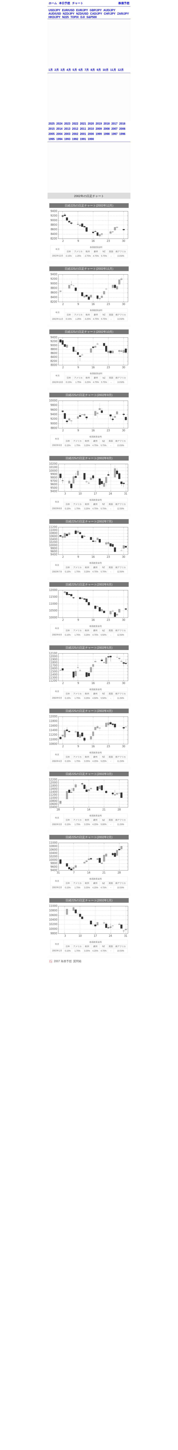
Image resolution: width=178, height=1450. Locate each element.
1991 (83, 139)
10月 (105, 69)
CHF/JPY (110, 13)
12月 (121, 69)
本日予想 (64, 3)
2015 (51, 128)
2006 (122, 128)
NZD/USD (82, 13)
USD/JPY (54, 10)
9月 (99, 69)
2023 (67, 123)
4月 (69, 69)
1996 (122, 133)
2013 (67, 128)
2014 (59, 128)
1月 (50, 69)
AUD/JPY (109, 10)
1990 (91, 139)
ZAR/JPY (123, 13)
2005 (51, 133)
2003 (67, 133)
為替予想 (66, 961)
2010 (91, 128)
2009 (99, 128)
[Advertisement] (89, 43)
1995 (51, 139)
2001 (83, 133)
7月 (87, 69)
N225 (65, 17)
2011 (83, 128)
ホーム (53, 3)
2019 (99, 123)
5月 (75, 69)
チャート (77, 3)
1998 (106, 133)
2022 (75, 123)
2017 (114, 123)
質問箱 (77, 961)
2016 (122, 123)
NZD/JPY (69, 13)
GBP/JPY (96, 10)
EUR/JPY (82, 10)
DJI (82, 17)
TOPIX (75, 17)
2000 (91, 133)
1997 (114, 133)
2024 (59, 123)
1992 (75, 139)
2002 (75, 133)
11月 (113, 69)
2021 (83, 123)
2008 (106, 128)
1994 (59, 139)
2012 (75, 128)
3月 (63, 69)
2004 (59, 133)
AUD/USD (54, 13)
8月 (93, 69)
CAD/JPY (96, 13)
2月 (57, 69)
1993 (67, 139)
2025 (51, 123)
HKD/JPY (54, 17)
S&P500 (91, 17)
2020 (91, 123)
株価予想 (123, 3)
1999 (99, 133)
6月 (81, 69)
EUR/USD (68, 10)
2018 (106, 123)
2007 (114, 128)
